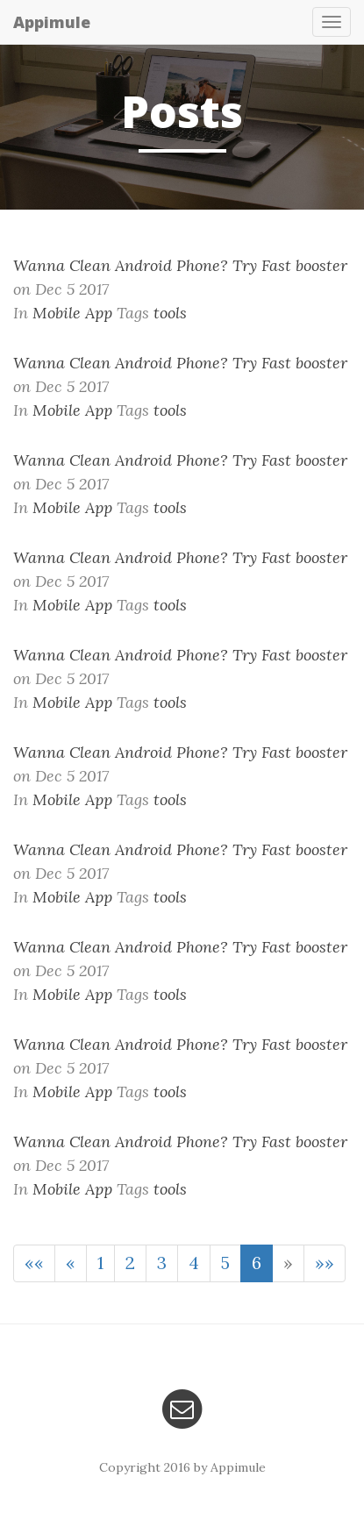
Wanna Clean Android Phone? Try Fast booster (180, 265)
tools (170, 313)
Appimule (51, 21)
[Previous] (70, 1263)
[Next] (288, 1263)
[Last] (324, 1263)
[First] (34, 1263)
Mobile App (72, 313)
